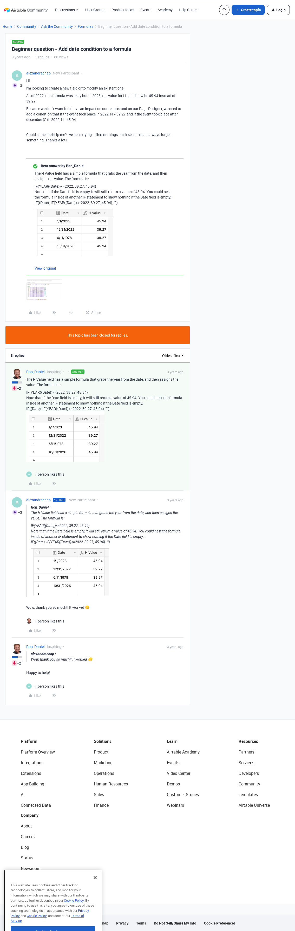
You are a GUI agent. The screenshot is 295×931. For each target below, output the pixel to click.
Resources (248, 741)
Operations (104, 773)
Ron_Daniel (35, 371)
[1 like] (45, 474)
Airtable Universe (254, 805)
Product (101, 752)
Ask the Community (57, 26)
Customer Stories (183, 794)
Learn (172, 741)
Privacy (122, 923)
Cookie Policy (74, 914)
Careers (28, 836)
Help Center (188, 9)
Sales (99, 794)
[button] (248, 10)
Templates (248, 794)
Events (145, 9)
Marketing (103, 762)
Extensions (31, 773)
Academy (165, 9)
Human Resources (111, 784)
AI (23, 794)
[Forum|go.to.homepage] (26, 10)
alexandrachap (38, 73)
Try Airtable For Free (39, 879)
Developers (249, 773)
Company (29, 815)
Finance (101, 805)
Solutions (103, 741)
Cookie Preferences (219, 923)
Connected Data (36, 805)
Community (26, 26)
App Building (32, 784)
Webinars (175, 805)
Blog (25, 847)
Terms (141, 923)
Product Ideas (123, 9)
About (26, 826)
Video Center (178, 773)
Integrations (32, 762)
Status (27, 858)
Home (7, 26)
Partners (246, 752)
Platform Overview (38, 752)
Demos (173, 784)
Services (246, 762)
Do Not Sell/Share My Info (175, 923)
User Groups (95, 9)
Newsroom (31, 868)
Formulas (85, 26)
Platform (29, 741)
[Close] (95, 891)
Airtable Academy (183, 752)
